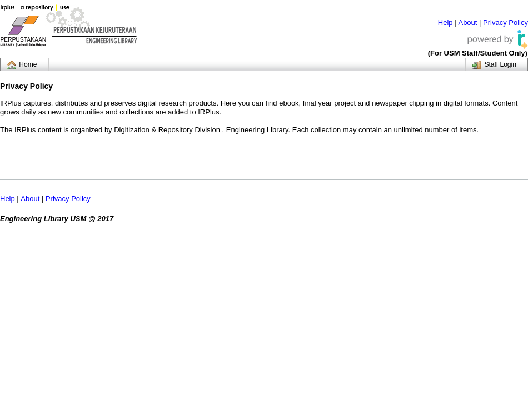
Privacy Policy (505, 22)
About (467, 22)
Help (445, 22)
